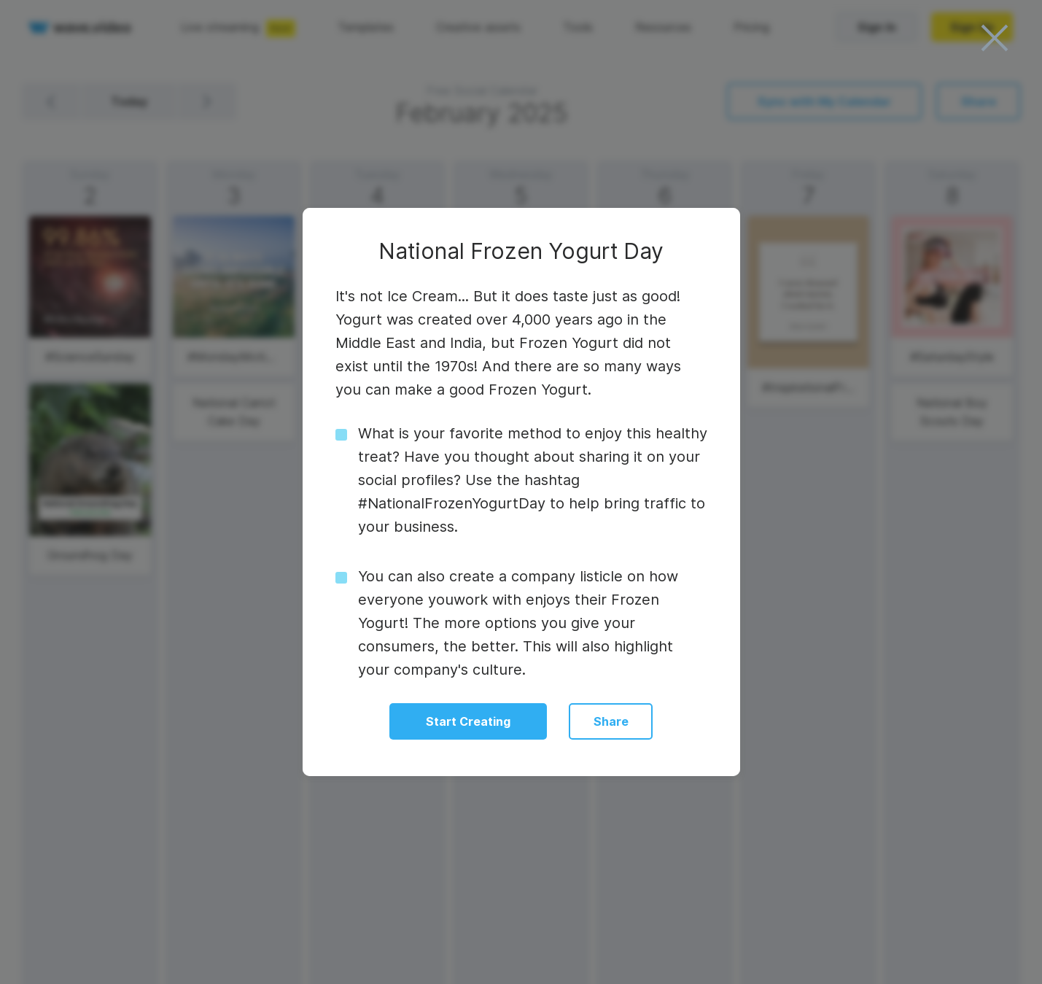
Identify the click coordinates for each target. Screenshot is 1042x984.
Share (611, 721)
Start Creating (468, 721)
